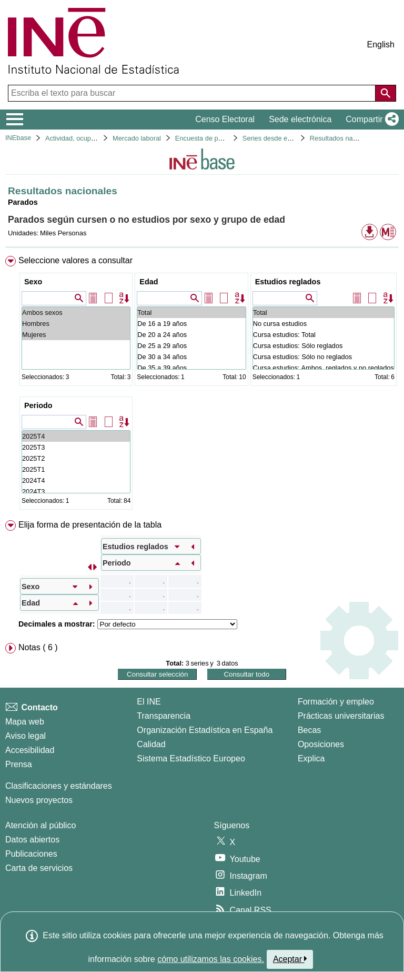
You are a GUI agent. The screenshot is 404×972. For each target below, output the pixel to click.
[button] (370, 119)
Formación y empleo (336, 701)
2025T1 (76, 469)
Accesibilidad (29, 750)
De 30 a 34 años (191, 356)
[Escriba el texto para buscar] (193, 93)
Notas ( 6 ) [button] (38, 647)
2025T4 (76, 436)
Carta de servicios (39, 868)
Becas (309, 730)
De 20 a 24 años (191, 334)
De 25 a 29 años (191, 345)
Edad (148, 281)
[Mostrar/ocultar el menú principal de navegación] (15, 119)
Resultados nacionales (344, 138)
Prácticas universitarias (341, 715)
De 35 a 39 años (191, 367)
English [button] (381, 44)
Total (191, 312)
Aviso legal (25, 735)
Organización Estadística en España (204, 730)
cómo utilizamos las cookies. (210, 959)
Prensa (18, 764)
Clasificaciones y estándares (58, 785)
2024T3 (76, 491)
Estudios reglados (288, 281)
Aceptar (290, 959)
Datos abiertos (32, 839)
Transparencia (163, 715)
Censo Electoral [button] (225, 119)
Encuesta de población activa (218, 138)
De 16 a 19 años (191, 323)
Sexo (33, 281)
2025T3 (76, 447)
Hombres (76, 323)
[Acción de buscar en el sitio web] (385, 93)
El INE (148, 701)
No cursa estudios (323, 323)
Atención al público (40, 825)
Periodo (38, 405)
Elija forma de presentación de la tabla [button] (89, 524)
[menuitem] (202, 385)
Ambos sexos (76, 312)
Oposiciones (321, 744)
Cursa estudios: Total (323, 334)
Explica (311, 758)
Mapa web (24, 721)
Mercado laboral (137, 138)
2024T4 (76, 480)
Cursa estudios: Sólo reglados (323, 345)
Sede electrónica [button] (300, 119)
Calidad (151, 744)
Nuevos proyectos (39, 800)
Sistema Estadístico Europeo (191, 758)
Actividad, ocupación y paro (86, 138)
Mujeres (76, 334)
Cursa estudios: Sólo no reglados (323, 356)
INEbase (18, 138)
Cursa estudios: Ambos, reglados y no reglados (323, 367)
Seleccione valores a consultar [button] (75, 260)
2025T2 (76, 458)
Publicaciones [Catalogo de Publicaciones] (31, 853)
